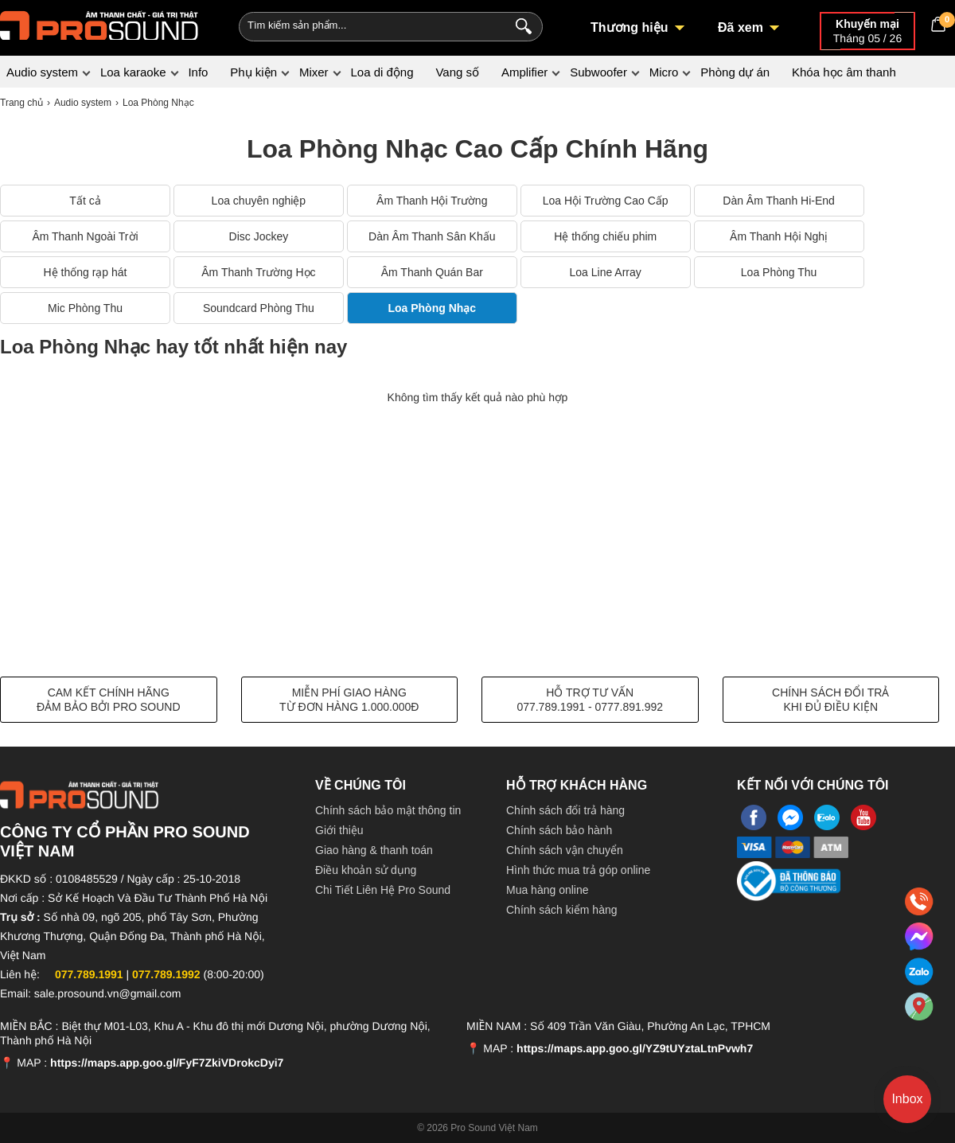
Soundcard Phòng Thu (258, 308)
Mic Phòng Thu (85, 308)
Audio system (42, 72)
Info (198, 72)
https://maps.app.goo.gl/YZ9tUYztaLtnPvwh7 (634, 1048)
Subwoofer (598, 72)
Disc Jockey (259, 236)
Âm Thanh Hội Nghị (779, 236)
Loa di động (381, 72)
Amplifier (524, 72)
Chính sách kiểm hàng (562, 909)
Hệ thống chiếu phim (605, 236)
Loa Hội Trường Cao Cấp (605, 200)
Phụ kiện (253, 72)
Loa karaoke (133, 72)
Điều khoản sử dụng (365, 870)
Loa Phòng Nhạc (432, 308)
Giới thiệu (339, 830)
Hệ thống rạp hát (85, 272)
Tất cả (84, 200)
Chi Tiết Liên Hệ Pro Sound (382, 890)
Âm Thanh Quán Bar (432, 272)
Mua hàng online (547, 890)
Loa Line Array (605, 272)
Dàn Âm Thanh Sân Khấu (432, 236)
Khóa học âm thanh (844, 72)
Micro (664, 72)
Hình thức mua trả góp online (578, 870)
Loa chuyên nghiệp (259, 200)
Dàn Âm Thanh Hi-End (779, 200)
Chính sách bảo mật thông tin (388, 810)
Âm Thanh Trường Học (258, 272)
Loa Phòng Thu (779, 272)
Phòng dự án (735, 72)
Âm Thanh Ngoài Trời (85, 236)
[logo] (99, 24)
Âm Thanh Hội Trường (431, 200)
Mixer (314, 72)
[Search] (520, 25)
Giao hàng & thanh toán (374, 850)
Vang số (457, 72)
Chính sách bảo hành (559, 830)
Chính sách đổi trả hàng (565, 810)
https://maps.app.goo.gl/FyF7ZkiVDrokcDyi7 (166, 1062)
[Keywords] (364, 25)
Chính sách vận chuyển (564, 850)
